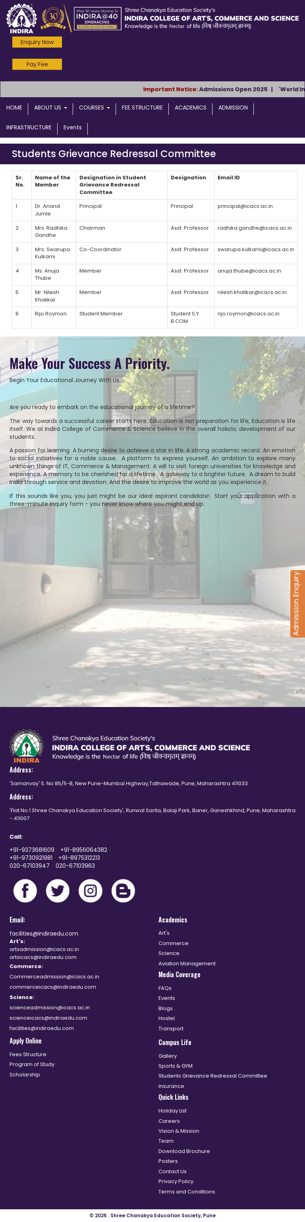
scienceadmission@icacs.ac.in (50, 1007)
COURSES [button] (94, 107)
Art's (164, 933)
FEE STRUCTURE (142, 107)
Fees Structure (28, 1054)
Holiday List (172, 1110)
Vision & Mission (178, 1131)
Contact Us (172, 1171)
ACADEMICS (191, 107)
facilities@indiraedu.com (44, 934)
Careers (169, 1121)
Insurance (171, 1086)
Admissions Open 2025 (239, 89)
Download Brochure (184, 1151)
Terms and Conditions (186, 1191)
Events (73, 127)
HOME (14, 107)
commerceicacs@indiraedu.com (53, 987)
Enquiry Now (37, 42)
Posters (168, 1161)
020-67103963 (75, 866)
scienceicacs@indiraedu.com (48, 1018)
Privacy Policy (175, 1181)
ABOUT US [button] (50, 107)
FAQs (165, 988)
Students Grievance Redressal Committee (212, 1076)
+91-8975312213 (79, 858)
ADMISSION (233, 107)
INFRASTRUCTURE (29, 127)
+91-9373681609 (33, 850)
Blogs (165, 1008)
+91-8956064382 (84, 850)
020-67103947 (30, 866)
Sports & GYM (175, 1066)
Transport (170, 1028)
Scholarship (25, 1074)
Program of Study (32, 1064)
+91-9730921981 (32, 858)
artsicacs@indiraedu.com (43, 957)
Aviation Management (187, 963)
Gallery (167, 1056)
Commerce (173, 943)
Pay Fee (37, 64)
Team (166, 1141)
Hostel (166, 1018)
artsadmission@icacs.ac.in (44, 949)
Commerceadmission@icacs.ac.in (54, 976)
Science (169, 953)
